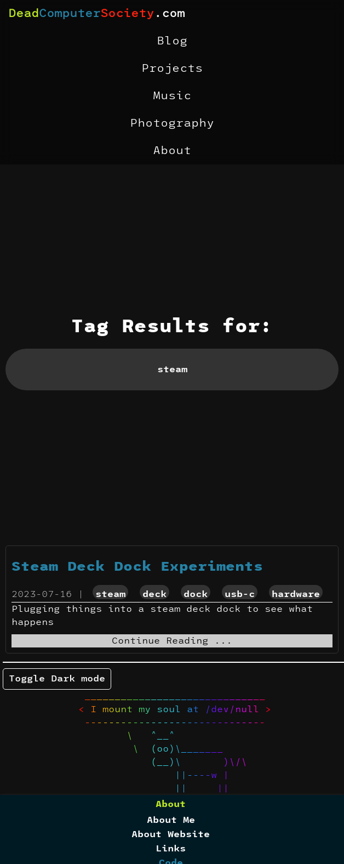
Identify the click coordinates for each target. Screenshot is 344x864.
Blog (172, 41)
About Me (171, 820)
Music (172, 95)
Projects (172, 68)
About (172, 150)
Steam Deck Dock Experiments (137, 566)
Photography (172, 123)
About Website (170, 834)
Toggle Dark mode (57, 678)
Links (171, 848)
